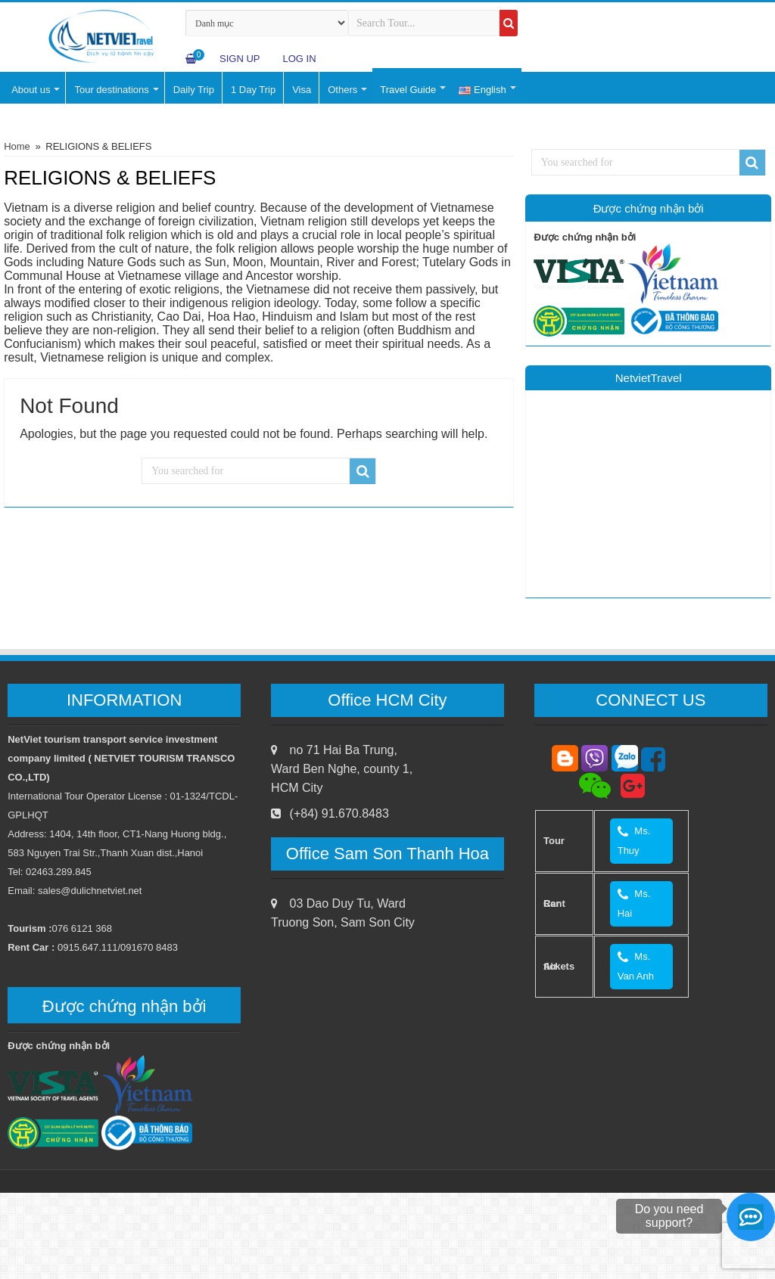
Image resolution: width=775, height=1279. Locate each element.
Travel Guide (408, 89)
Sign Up (239, 58)
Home (17, 146)
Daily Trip (193, 89)
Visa (301, 89)
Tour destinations (111, 89)
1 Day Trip (253, 89)
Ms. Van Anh (637, 966)
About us (30, 89)
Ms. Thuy (634, 840)
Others (342, 89)
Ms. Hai (634, 903)
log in (299, 58)
